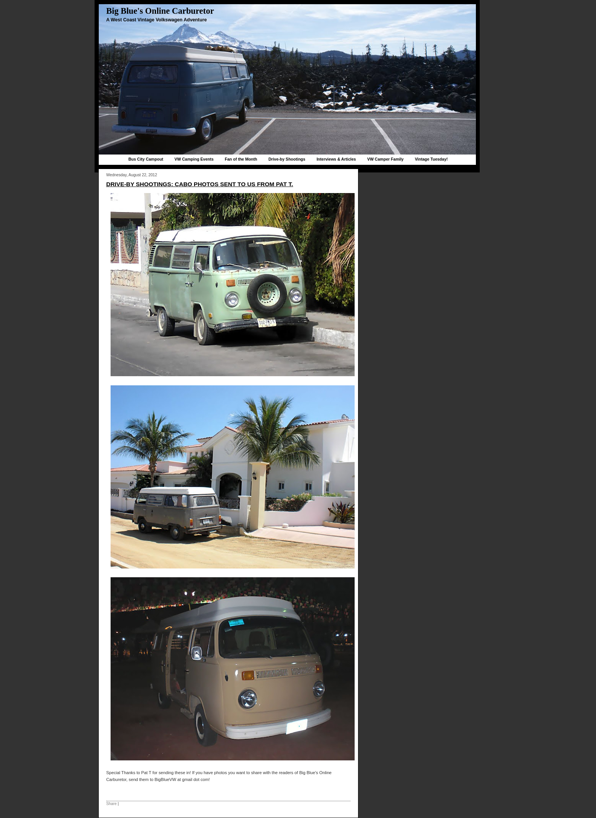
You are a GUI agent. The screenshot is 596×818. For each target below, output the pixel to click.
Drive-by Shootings (286, 159)
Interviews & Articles (336, 159)
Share (111, 804)
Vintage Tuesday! (431, 159)
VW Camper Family (385, 159)
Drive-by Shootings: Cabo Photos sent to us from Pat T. (199, 184)
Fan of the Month (241, 159)
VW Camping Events (194, 159)
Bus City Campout (146, 159)
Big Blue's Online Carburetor (160, 11)
